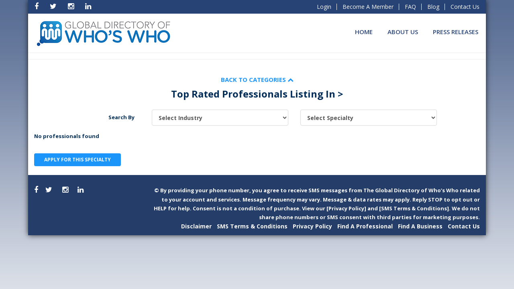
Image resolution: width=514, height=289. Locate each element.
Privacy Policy (312, 226)
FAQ (410, 7)
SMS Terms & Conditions (252, 226)
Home (364, 32)
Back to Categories (257, 79)
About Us (403, 32)
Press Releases (455, 32)
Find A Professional (365, 226)
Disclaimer (196, 226)
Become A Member (368, 7)
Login (324, 7)
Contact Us (465, 7)
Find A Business (420, 226)
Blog (433, 7)
